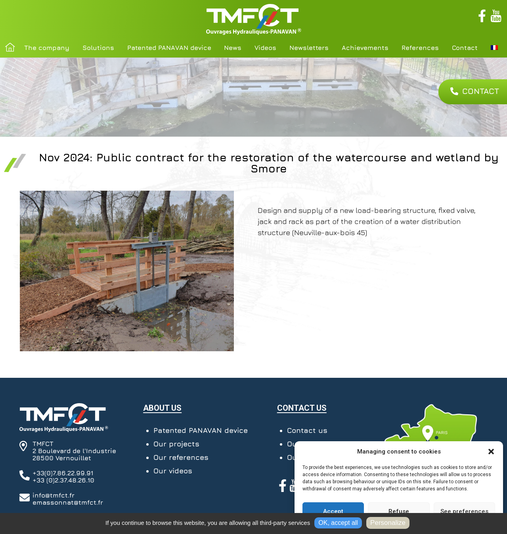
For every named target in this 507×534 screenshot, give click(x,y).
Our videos (172, 471)
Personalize (388, 522)
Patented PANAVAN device (169, 47)
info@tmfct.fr (54, 495)
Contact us (307, 430)
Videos (265, 47)
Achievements (365, 47)
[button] (491, 452)
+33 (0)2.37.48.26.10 (63, 480)
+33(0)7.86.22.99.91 (63, 473)
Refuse (398, 511)
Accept (333, 511)
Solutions (98, 47)
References (420, 47)
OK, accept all (338, 522)
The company (46, 47)
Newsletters (309, 47)
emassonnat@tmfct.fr (68, 502)
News (232, 47)
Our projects (176, 444)
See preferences (464, 511)
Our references (181, 457)
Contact (465, 47)
